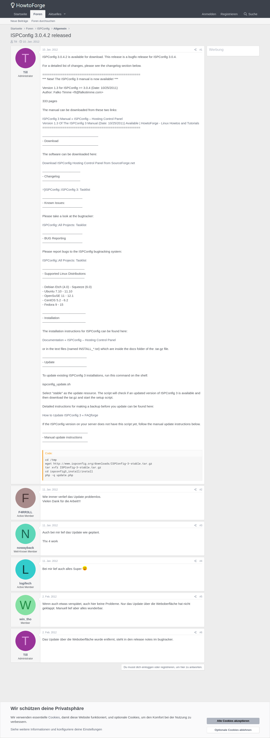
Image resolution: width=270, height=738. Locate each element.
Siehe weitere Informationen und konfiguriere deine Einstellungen (56, 729)
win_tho (25, 619)
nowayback (25, 547)
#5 (201, 596)
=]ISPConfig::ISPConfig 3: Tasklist (66, 189)
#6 (201, 632)
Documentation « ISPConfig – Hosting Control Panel (79, 340)
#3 (201, 525)
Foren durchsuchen (43, 21)
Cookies (54, 717)
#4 (201, 561)
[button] (65, 14)
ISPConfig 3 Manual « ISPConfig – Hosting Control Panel (82, 119)
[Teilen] (195, 49)
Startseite (20, 14)
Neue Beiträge (19, 21)
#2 (201, 489)
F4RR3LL (25, 512)
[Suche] (250, 14)
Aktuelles (55, 14)
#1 (201, 49)
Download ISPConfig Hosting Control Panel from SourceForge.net (88, 163)
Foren (37, 14)
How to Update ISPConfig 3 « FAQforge (70, 415)
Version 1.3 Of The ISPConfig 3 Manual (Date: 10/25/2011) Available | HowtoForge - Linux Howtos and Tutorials (120, 123)
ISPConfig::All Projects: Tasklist (64, 225)
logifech (25, 583)
